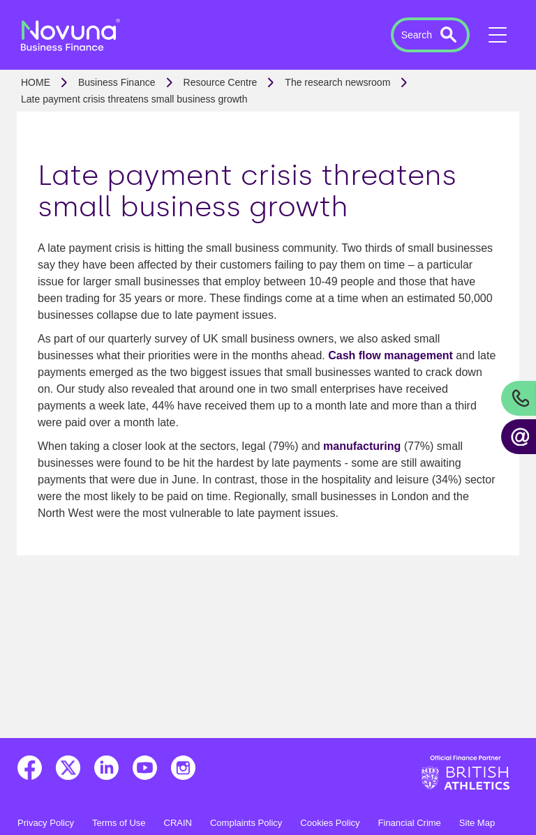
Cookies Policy (329, 823)
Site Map (477, 823)
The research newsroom (337, 82)
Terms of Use (119, 823)
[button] (430, 34)
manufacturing (362, 446)
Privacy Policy (45, 823)
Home (35, 82)
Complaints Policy (246, 823)
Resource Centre (221, 82)
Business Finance (117, 82)
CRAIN (178, 823)
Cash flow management (390, 355)
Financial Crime (409, 823)
